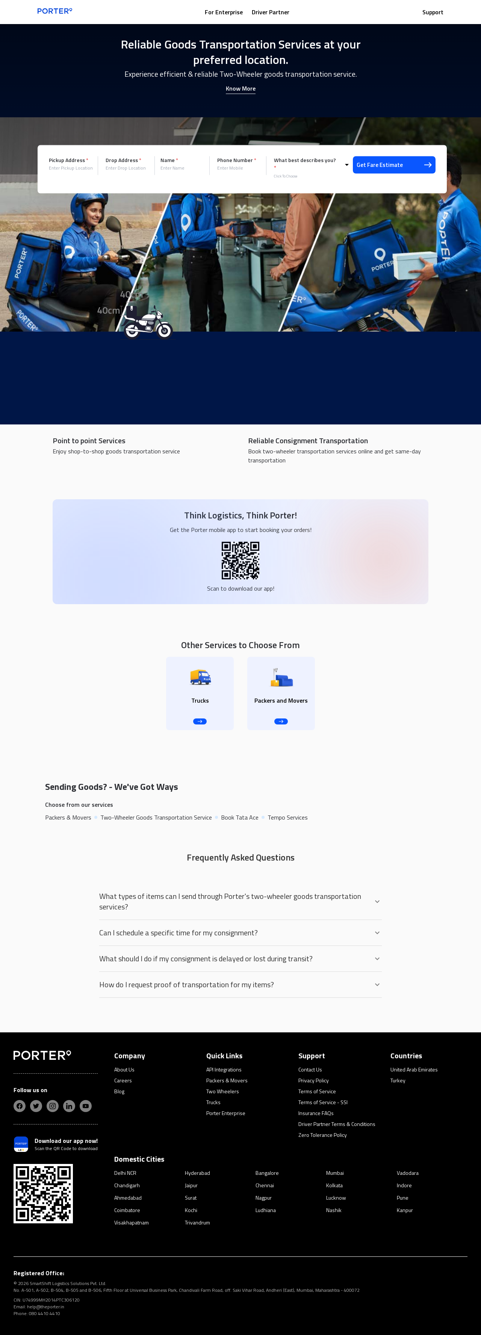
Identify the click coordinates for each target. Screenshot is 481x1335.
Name (169, 160)
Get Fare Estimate (394, 165)
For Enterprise (224, 12)
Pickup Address (68, 160)
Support (432, 12)
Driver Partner (270, 12)
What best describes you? (305, 163)
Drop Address (123, 160)
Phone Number (236, 160)
